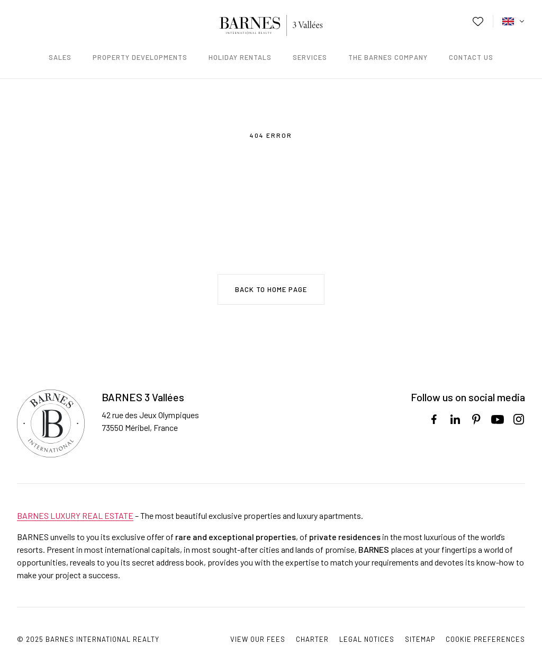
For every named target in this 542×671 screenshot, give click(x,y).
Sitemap (420, 639)
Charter (312, 639)
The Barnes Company (388, 57)
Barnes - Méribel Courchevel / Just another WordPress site (271, 25)
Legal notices (366, 639)
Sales (60, 57)
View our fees (257, 639)
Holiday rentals (240, 57)
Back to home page (271, 289)
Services (310, 57)
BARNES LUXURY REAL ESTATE (75, 515)
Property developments (140, 57)
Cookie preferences (485, 639)
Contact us (471, 57)
